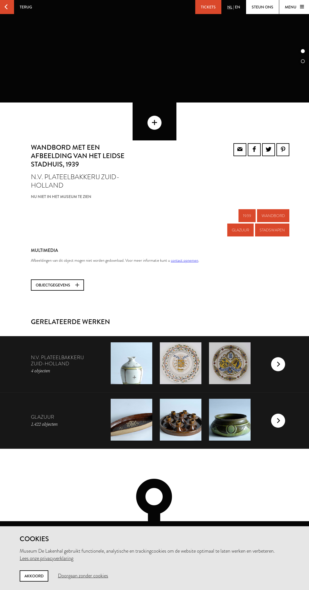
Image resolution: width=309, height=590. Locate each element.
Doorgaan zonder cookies (83, 575)
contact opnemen (184, 233)
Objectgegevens (57, 258)
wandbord (273, 189)
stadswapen (272, 203)
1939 (247, 189)
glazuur (240, 203)
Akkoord (34, 576)
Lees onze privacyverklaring (46, 558)
